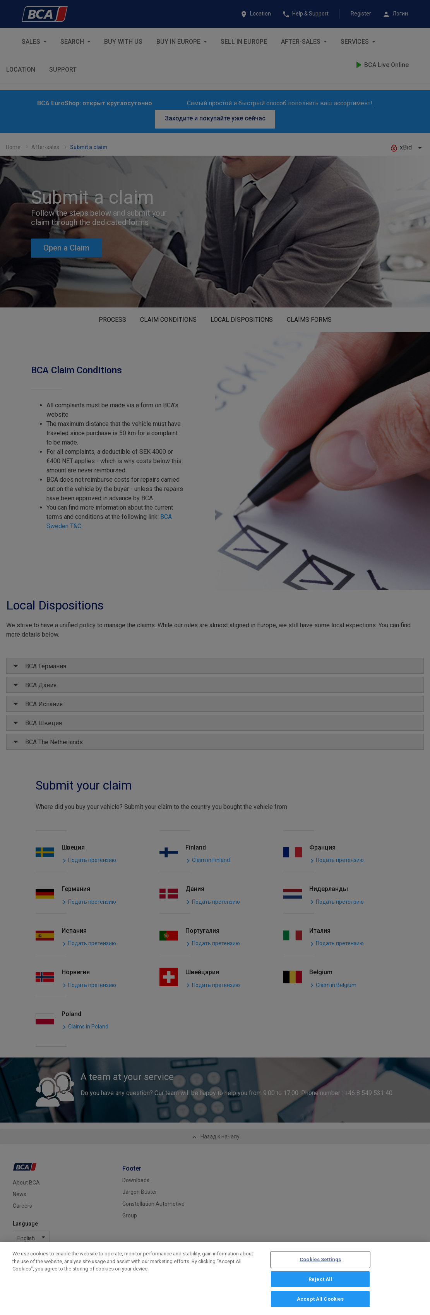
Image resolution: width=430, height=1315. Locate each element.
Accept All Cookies (320, 1301)
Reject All (320, 1281)
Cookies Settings (320, 1261)
